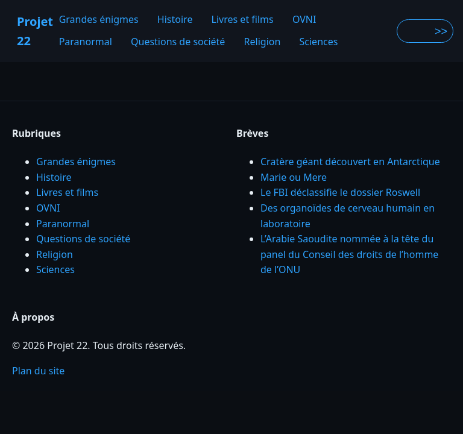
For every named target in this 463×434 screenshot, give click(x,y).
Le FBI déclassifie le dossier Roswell (340, 192)
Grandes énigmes (99, 19)
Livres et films (243, 19)
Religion (262, 42)
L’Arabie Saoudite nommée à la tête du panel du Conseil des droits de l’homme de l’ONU (349, 254)
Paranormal (85, 42)
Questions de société (178, 42)
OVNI (304, 19)
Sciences (319, 42)
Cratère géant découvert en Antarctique (350, 161)
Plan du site (38, 370)
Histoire (175, 19)
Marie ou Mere (293, 177)
